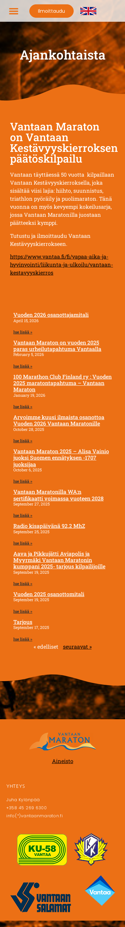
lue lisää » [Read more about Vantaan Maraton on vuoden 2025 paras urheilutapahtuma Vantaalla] (22, 366)
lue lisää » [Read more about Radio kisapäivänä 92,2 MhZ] (22, 543)
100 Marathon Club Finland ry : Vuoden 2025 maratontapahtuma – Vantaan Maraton (62, 383)
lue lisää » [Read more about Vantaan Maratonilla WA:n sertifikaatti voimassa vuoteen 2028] (22, 515)
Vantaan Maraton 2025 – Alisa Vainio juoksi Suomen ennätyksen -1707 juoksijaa (61, 457)
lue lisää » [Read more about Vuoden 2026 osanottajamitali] (22, 332)
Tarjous (22, 621)
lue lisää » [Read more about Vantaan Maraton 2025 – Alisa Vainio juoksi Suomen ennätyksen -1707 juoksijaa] (22, 481)
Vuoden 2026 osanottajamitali (51, 314)
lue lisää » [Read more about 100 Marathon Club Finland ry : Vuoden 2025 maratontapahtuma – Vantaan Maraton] (22, 406)
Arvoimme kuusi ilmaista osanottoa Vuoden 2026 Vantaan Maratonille (58, 420)
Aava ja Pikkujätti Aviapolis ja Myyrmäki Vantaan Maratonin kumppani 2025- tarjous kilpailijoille (59, 560)
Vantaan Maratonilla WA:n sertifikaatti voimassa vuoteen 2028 (58, 494)
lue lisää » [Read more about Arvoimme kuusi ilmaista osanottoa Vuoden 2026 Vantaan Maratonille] (22, 440)
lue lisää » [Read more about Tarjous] (22, 639)
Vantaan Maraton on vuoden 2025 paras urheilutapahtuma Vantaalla (57, 345)
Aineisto (62, 760)
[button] (13, 10)
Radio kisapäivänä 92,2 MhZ (49, 525)
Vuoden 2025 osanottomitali (48, 593)
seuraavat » (77, 646)
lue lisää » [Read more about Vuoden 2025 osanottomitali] (22, 611)
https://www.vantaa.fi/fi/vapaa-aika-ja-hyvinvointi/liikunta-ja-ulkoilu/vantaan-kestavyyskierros (61, 264)
